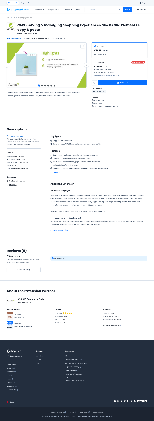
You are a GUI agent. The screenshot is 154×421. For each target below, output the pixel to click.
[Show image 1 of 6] (39, 85)
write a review (43, 38)
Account (11, 368)
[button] (55, 172)
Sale (37, 363)
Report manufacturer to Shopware (73, 375)
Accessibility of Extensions (74, 380)
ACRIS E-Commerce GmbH (28, 33)
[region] (47, 65)
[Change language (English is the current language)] (11, 402)
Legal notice (85, 412)
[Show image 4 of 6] (48, 85)
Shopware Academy (73, 366)
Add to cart (122, 83)
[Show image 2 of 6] (42, 85)
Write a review (23, 269)
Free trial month (98, 100)
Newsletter (12, 386)
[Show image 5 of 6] (51, 85)
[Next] (86, 65)
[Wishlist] (141, 9)
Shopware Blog (71, 370)
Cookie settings (98, 412)
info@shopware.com (14, 356)
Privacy (72, 412)
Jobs (9, 375)
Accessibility (12, 389)
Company (11, 371)
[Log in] (142, 3)
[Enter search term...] (104, 9)
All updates (97, 103)
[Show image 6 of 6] (54, 85)
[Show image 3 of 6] (45, 85)
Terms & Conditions (58, 412)
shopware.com (13, 364)
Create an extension (73, 359)
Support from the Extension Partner (105, 106)
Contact (10, 382)
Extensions (39, 356)
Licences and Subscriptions (76, 363)
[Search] (127, 9)
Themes (38, 359)
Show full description (59, 230)
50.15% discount (138, 62)
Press (10, 378)
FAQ (66, 356)
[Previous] (6, 65)
